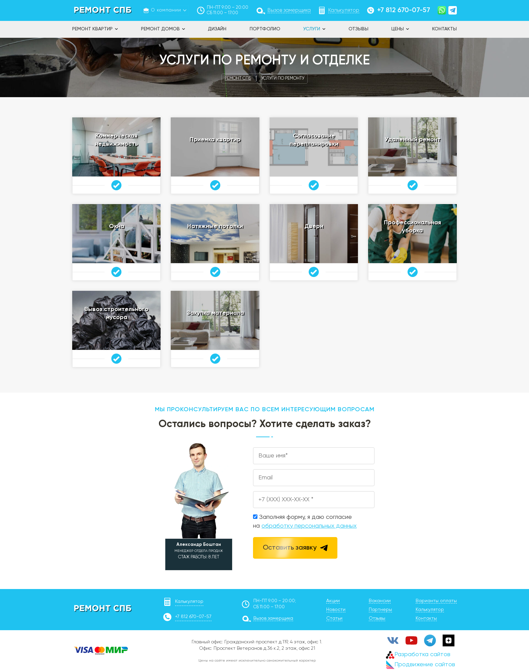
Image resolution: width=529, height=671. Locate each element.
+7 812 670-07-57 (403, 10)
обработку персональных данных (309, 526)
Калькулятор (189, 601)
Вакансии (380, 600)
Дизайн (217, 29)
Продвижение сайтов (420, 665)
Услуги (311, 29)
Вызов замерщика (273, 618)
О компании (166, 10)
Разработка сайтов (418, 654)
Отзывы (358, 29)
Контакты (444, 29)
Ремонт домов (160, 29)
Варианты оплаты (436, 600)
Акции (333, 600)
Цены (397, 29)
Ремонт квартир (92, 29)
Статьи (334, 618)
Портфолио (265, 29)
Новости (335, 609)
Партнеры (380, 609)
